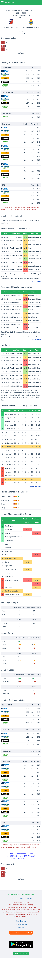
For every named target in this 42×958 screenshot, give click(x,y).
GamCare (21, 927)
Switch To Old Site (21, 953)
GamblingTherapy (21, 924)
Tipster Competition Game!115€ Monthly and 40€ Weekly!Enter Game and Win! (21, 856)
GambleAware (21, 921)
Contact (29, 898)
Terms (21, 898)
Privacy (12, 898)
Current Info (36, 281)
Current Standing (35, 486)
